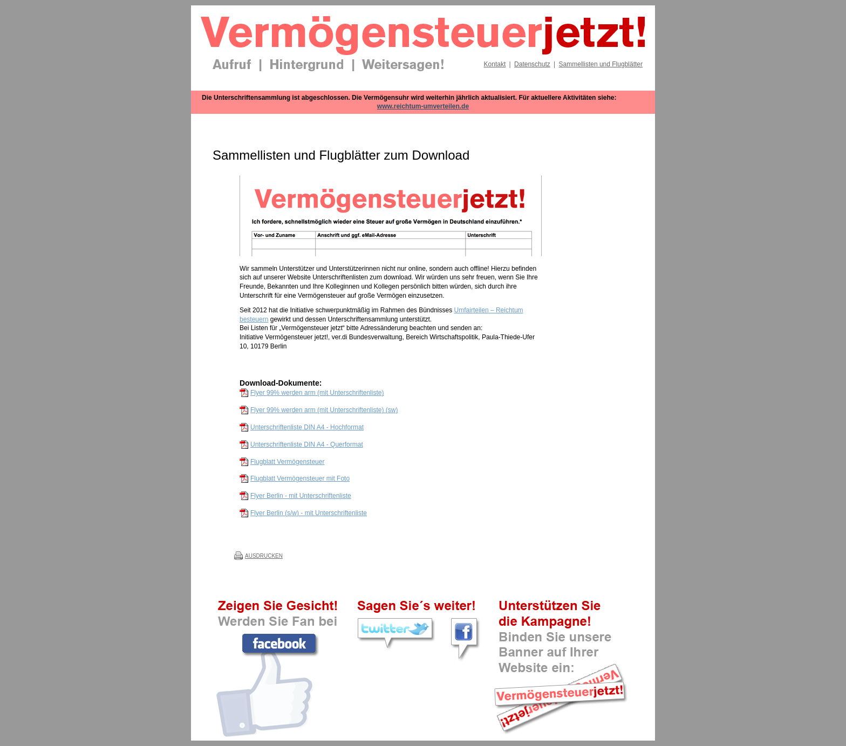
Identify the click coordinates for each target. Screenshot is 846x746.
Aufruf (232, 65)
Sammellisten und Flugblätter (601, 64)
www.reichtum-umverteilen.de (423, 106)
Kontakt (495, 64)
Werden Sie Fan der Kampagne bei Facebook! (280, 643)
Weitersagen (403, 65)
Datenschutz (532, 64)
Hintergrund (306, 65)
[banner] (423, 53)
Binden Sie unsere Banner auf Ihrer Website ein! (560, 695)
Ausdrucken (264, 556)
